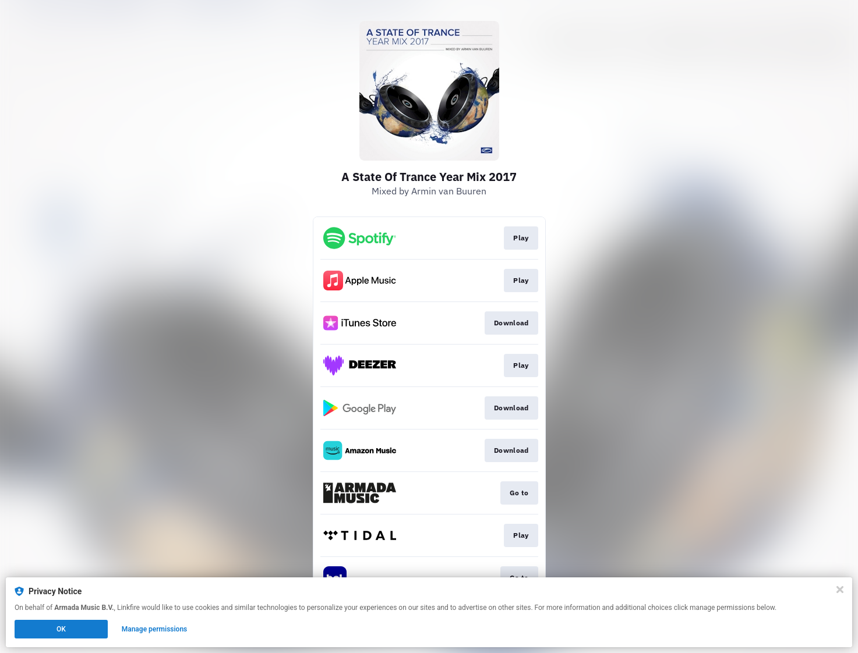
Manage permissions (155, 629)
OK (61, 629)
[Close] (840, 589)
